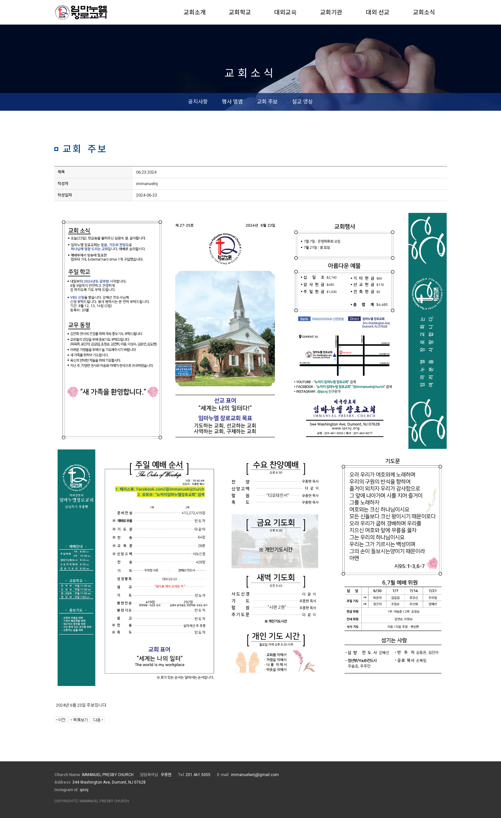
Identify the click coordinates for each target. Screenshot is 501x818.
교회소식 (424, 12)
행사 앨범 (232, 102)
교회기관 (331, 12)
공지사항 (198, 102)
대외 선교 (377, 12)
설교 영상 (302, 102)
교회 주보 (267, 102)
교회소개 (195, 12)
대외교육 (285, 12)
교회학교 (240, 12)
